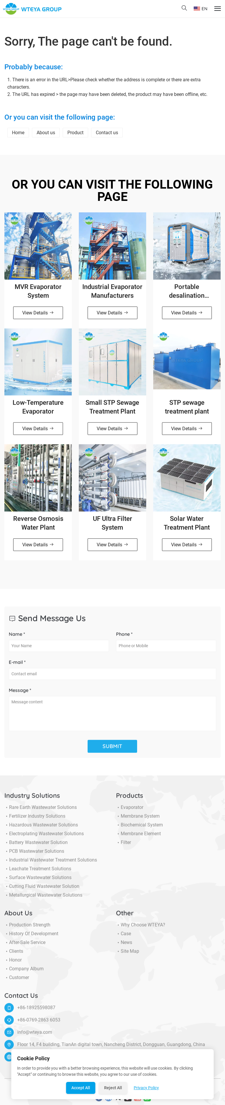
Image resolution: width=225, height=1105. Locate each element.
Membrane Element (138, 836)
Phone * (124, 637)
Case (123, 936)
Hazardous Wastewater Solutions (41, 828)
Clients (13, 954)
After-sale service (24, 945)
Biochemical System (139, 828)
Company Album (24, 972)
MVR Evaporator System (38, 294)
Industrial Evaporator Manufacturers (112, 294)
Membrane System (138, 819)
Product (75, 132)
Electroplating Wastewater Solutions (44, 836)
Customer (16, 980)
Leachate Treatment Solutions (37, 872)
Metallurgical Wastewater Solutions (43, 898)
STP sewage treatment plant (187, 410)
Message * (20, 693)
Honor (13, 963)
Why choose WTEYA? (140, 928)
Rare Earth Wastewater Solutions (40, 810)
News (124, 945)
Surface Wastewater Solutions (37, 880)
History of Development (31, 936)
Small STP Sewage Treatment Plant (112, 410)
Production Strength (27, 928)
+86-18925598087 (36, 1010)
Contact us (107, 132)
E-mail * (17, 665)
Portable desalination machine (186, 294)
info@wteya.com (34, 1035)
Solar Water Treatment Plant (187, 526)
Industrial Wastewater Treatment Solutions (50, 863)
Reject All (113, 1087)
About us (46, 132)
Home (18, 132)
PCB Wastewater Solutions (34, 854)
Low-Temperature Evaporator (38, 410)
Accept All (80, 1087)
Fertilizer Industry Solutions (34, 819)
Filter (123, 845)
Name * (17, 637)
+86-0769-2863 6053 (38, 1023)
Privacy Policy (146, 1087)
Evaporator (129, 810)
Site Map (127, 954)
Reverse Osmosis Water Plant (38, 526)
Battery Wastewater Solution (36, 845)
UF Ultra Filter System (112, 526)
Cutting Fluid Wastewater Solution (41, 889)
